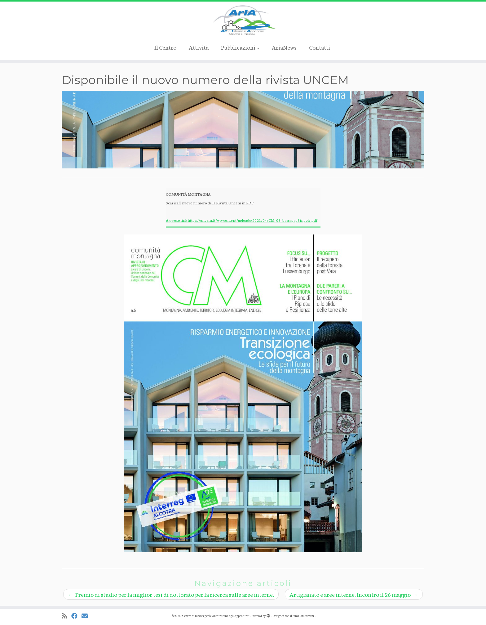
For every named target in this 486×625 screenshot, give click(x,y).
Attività (199, 47)
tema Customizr (303, 616)
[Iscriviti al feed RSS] (66, 616)
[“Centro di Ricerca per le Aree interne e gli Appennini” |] (243, 20)
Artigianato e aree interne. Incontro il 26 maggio (353, 594)
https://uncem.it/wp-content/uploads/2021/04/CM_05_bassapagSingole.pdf (252, 220)
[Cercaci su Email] (87, 616)
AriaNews (284, 47)
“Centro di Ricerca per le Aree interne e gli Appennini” (215, 616)
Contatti (319, 47)
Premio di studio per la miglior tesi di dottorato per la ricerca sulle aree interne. (171, 594)
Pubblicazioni (240, 47)
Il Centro (165, 47)
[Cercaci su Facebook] (76, 616)
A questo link (177, 220)
